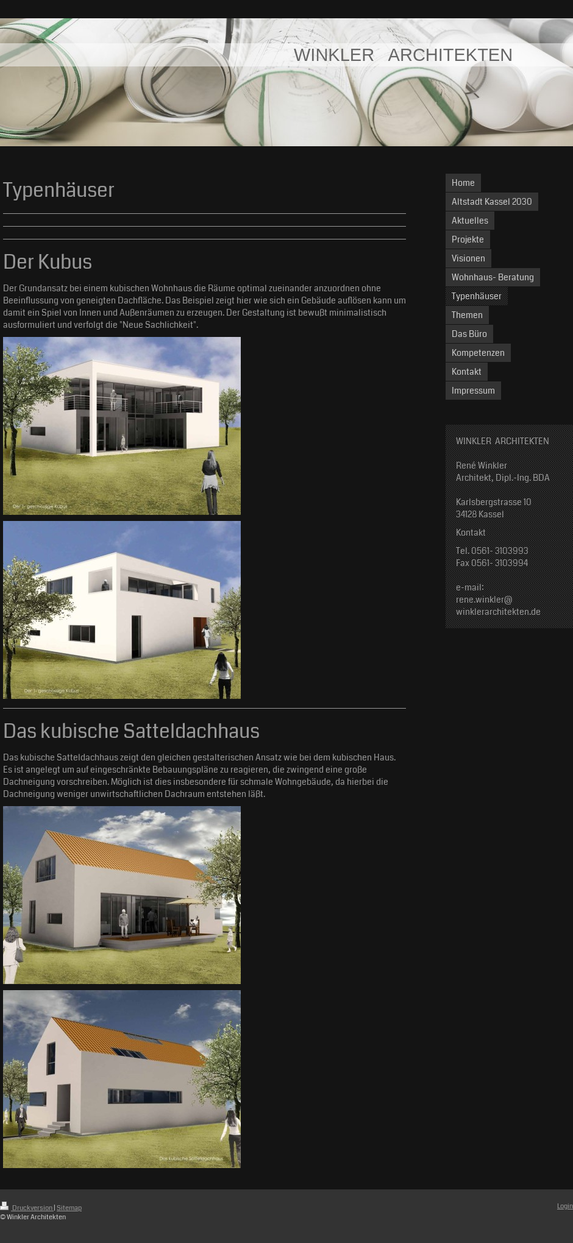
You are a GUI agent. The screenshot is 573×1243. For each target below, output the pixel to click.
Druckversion (27, 1208)
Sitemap (69, 1208)
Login (565, 1206)
